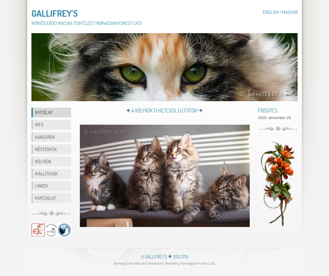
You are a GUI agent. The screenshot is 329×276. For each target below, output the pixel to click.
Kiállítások (46, 174)
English (271, 12)
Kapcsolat (45, 198)
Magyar (290, 12)
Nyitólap (44, 112)
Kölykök (43, 161)
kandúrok (45, 137)
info (39, 125)
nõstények (46, 149)
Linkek (41, 186)
